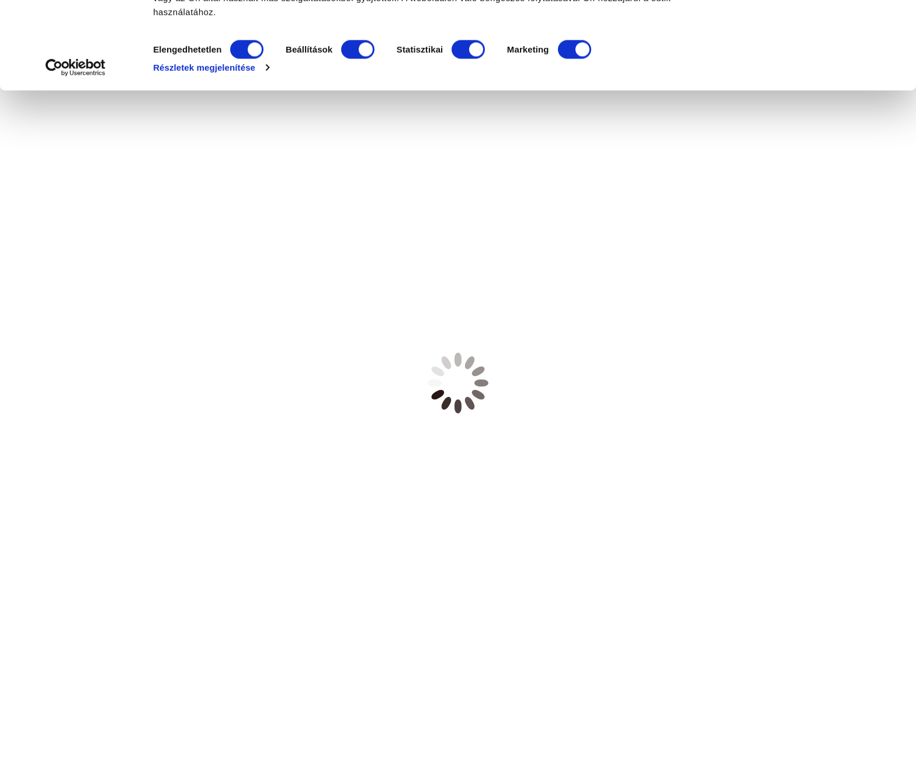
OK (818, 31)
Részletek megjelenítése (204, 154)
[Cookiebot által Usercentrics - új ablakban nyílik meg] (76, 154)
